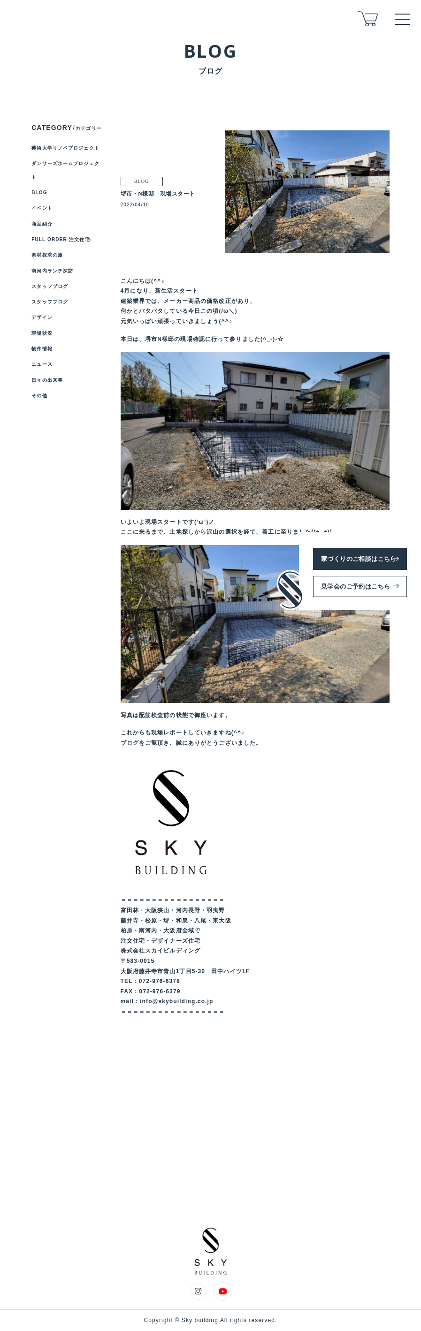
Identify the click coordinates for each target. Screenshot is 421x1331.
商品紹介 (41, 224)
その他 (39, 395)
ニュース (41, 364)
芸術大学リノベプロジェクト (65, 148)
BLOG (39, 192)
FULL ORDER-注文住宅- (61, 239)
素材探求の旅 (47, 254)
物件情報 (41, 348)
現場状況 (41, 333)
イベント (41, 208)
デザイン (41, 317)
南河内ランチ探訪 (52, 270)
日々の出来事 (47, 380)
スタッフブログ (49, 286)
